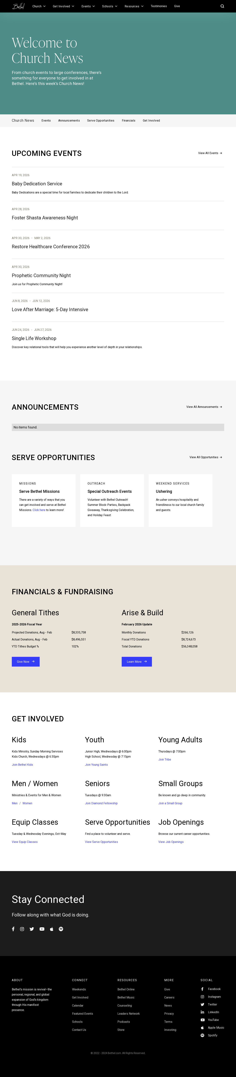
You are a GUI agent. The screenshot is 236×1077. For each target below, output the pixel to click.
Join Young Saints (96, 764)
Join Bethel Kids (22, 764)
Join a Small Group (170, 803)
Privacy (169, 1013)
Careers (169, 997)
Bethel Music (125, 997)
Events (46, 120)
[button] (39, 6)
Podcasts (123, 1021)
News (168, 1005)
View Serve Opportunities (101, 842)
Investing (170, 1030)
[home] (20, 5)
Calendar (77, 1005)
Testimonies (159, 6)
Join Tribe (164, 759)
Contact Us (79, 1030)
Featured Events (82, 1013)
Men (15, 803)
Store (120, 1030)
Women (27, 803)
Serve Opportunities (100, 120)
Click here (39, 510)
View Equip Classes (25, 842)
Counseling (124, 1005)
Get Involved (151, 120)
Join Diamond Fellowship (101, 803)
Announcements (69, 120)
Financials (129, 120)
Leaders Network (128, 1013)
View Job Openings (171, 842)
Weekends (79, 989)
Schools (77, 1021)
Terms (168, 1021)
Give (177, 6)
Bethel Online (126, 989)
